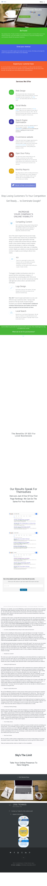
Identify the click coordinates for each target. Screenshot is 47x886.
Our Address (18, 865)
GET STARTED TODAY (25, 16)
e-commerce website (21, 145)
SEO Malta (13, 865)
